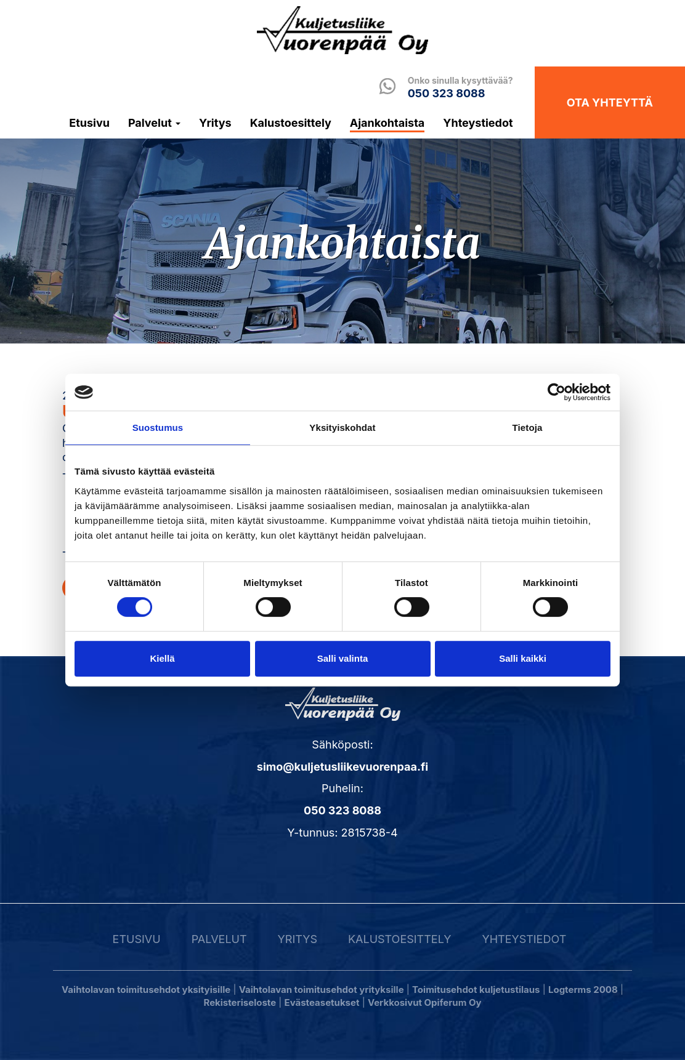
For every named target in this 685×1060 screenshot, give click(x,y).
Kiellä (162, 658)
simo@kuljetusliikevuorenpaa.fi (342, 766)
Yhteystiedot (478, 123)
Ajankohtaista (387, 123)
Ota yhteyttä (610, 102)
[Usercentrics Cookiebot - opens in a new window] (556, 392)
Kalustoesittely (290, 123)
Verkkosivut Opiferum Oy (425, 1002)
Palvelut (154, 123)
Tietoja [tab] (528, 427)
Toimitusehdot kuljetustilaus (476, 989)
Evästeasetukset (322, 1002)
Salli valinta (342, 658)
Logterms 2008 (583, 989)
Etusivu (89, 123)
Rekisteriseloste (240, 1002)
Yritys (215, 123)
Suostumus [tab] (158, 427)
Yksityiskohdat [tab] (342, 427)
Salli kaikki (522, 658)
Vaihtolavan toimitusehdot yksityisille (146, 989)
